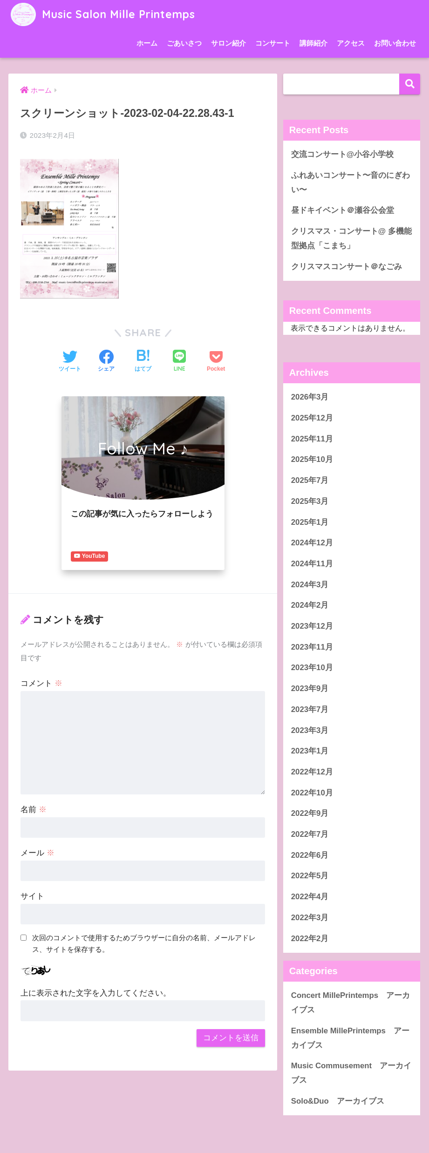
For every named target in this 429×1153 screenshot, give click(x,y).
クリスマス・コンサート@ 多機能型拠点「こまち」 (351, 238)
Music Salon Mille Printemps (103, 14)
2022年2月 (310, 938)
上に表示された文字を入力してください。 (95, 993)
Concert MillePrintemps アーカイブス (350, 1002)
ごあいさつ (184, 43)
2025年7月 (310, 480)
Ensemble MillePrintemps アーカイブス (350, 1038)
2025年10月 (312, 459)
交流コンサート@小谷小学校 (342, 154)
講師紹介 (313, 43)
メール (37, 852)
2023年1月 (310, 750)
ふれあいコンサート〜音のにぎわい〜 (350, 182)
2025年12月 (312, 418)
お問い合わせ (395, 43)
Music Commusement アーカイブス (351, 1073)
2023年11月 (312, 647)
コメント (41, 683)
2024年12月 (312, 542)
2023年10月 (312, 667)
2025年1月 (310, 522)
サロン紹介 (228, 43)
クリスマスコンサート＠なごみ (346, 266)
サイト (32, 896)
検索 (409, 84)
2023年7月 (310, 709)
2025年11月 (312, 438)
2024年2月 (310, 605)
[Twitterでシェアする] (70, 361)
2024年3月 (310, 584)
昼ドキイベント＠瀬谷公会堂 (342, 210)
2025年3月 (310, 501)
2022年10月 (312, 792)
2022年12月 (312, 771)
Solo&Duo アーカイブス (341, 1101)
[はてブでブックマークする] (143, 361)
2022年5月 (310, 875)
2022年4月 (310, 896)
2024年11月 (312, 563)
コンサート (272, 43)
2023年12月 (312, 626)
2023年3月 (310, 730)
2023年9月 (310, 688)
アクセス (351, 43)
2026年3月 (310, 397)
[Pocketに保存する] (216, 361)
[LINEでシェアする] (179, 361)
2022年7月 (310, 834)
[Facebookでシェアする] (106, 361)
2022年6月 (310, 855)
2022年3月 (310, 917)
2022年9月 (310, 813)
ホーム (146, 43)
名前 (33, 809)
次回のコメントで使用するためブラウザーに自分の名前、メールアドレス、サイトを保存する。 (144, 943)
